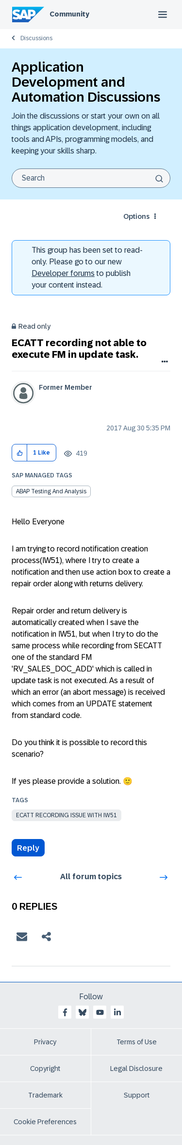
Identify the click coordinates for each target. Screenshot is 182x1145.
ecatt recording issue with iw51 (66, 815)
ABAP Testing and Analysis (51, 491)
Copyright (45, 1068)
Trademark (45, 1095)
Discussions (36, 38)
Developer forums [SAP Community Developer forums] (63, 273)
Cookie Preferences (45, 1122)
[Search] (91, 178)
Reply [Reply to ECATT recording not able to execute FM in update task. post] (28, 848)
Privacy (45, 1042)
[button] (19, 452)
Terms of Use (136, 1042)
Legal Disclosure (136, 1068)
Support (136, 1095)
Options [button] (136, 216)
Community (69, 14)
